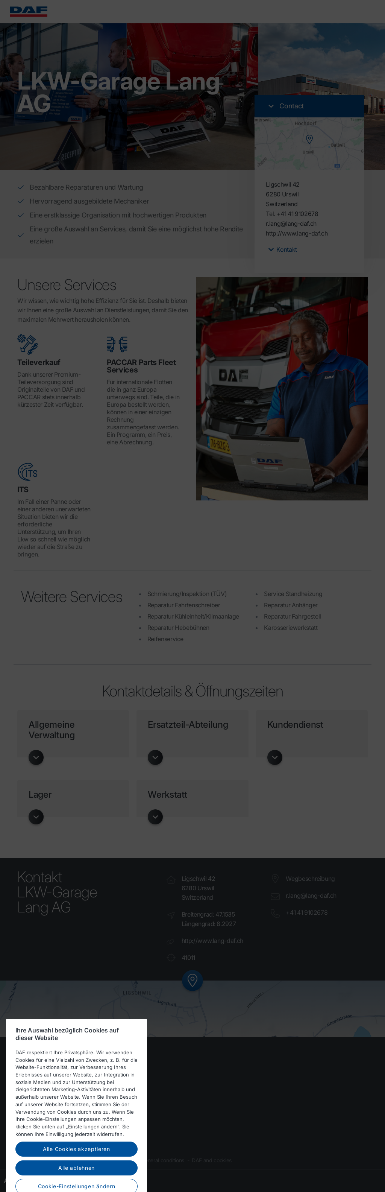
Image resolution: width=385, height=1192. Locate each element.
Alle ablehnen (76, 1180)
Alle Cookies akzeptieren (76, 1161)
